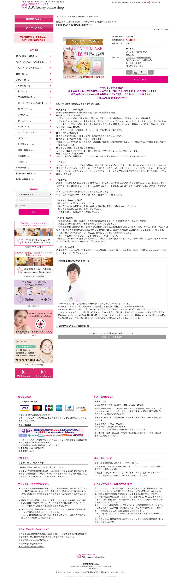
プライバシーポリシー (118, 573)
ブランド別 (23, 80)
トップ (58, 16)
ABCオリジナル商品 (135, 65)
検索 (34, 213)
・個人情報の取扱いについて (31, 544)
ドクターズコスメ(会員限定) (33, 103)
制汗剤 (22, 92)
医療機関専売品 (144, 57)
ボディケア (25, 139)
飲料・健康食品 (27, 150)
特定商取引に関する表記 (89, 573)
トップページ (116, 2)
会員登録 (125, 2)
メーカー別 (23, 168)
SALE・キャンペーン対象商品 (139, 60)
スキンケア (142, 51)
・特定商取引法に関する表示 (31, 547)
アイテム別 (67, 16)
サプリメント (26, 144)
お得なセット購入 (134, 63)
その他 (22, 162)
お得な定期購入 (24, 180)
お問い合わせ (156, 2)
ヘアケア (23, 127)
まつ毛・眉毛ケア (27, 133)
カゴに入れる (140, 79)
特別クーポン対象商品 (30, 68)
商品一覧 (130, 54)
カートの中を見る (142, 2)
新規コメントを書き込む (111, 336)
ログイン (132, 2)
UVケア (23, 115)
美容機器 (23, 156)
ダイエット (24, 121)
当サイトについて (73, 573)
